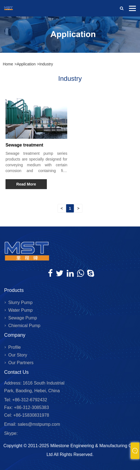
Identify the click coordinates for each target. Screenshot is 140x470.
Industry (46, 64)
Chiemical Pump (24, 325)
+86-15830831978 (30, 415)
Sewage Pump (22, 318)
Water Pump (20, 310)
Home (8, 64)
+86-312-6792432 (29, 399)
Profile (14, 347)
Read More (26, 184)
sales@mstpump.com (39, 424)
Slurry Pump (20, 302)
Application (26, 64)
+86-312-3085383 (31, 407)
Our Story (17, 355)
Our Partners (21, 362)
